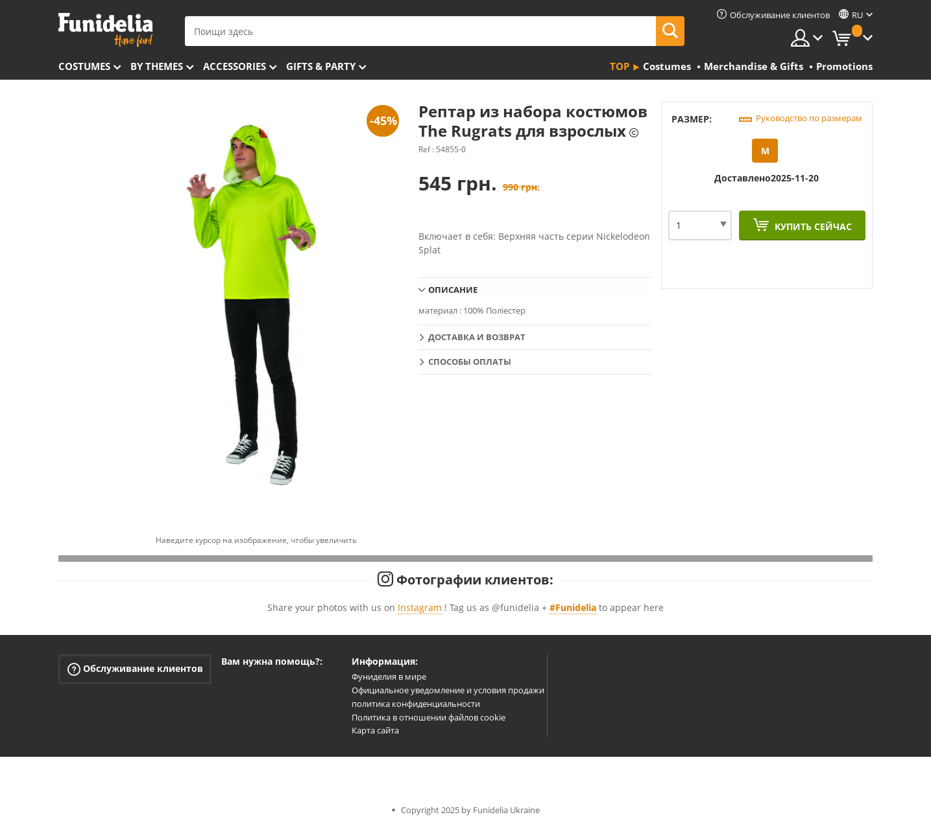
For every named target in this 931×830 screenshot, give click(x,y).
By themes (156, 66)
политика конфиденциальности (416, 703)
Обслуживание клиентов (135, 669)
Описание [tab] (453, 289)
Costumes (84, 66)
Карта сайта (375, 730)
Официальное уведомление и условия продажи (448, 690)
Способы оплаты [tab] (469, 361)
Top (619, 66)
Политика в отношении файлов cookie (428, 717)
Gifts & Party (321, 66)
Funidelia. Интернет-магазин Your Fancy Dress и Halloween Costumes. (105, 30)
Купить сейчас (812, 226)
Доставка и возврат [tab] (477, 337)
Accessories (234, 66)
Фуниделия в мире (389, 676)
